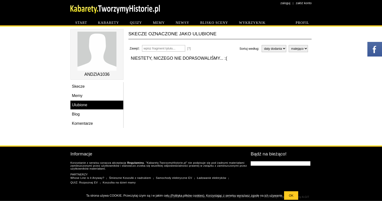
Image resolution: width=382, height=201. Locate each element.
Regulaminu (135, 162)
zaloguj (285, 3)
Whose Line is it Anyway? (87, 177)
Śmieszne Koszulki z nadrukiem (130, 177)
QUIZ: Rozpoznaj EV (84, 182)
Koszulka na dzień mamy (119, 182)
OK (291, 195)
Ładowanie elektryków (211, 177)
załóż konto (304, 3)
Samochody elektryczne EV (174, 177)
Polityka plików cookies (187, 195)
